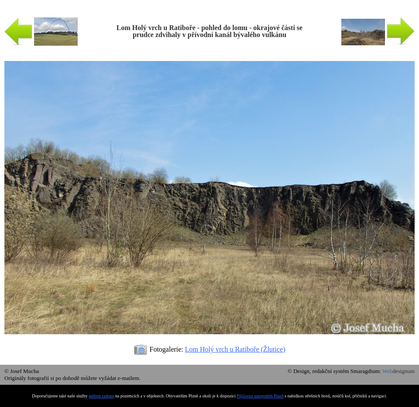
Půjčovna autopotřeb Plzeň (260, 395)
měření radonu (101, 395)
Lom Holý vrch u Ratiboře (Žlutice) (235, 349)
